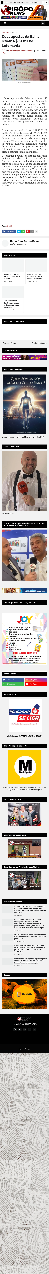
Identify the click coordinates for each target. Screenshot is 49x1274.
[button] (43, 2)
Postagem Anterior (10, 343)
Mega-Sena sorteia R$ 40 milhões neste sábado (12, 276)
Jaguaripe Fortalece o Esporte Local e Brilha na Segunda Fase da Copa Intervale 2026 (22, 2)
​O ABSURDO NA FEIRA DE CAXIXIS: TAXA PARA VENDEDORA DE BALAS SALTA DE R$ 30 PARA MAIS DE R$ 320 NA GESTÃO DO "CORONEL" (30, 949)
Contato (27, 1049)
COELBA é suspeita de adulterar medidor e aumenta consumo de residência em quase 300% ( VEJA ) (30, 937)
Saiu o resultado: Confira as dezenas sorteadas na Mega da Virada (11, 304)
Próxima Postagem (39, 343)
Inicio (20, 1049)
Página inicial (6, 32)
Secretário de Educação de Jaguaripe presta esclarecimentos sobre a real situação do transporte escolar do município (30, 961)
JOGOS (15, 32)
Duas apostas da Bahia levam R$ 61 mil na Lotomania (34, 276)
